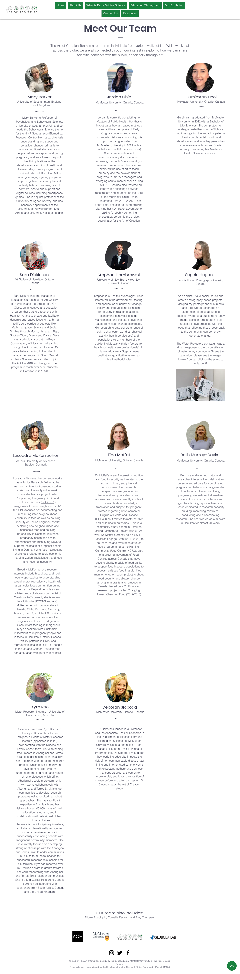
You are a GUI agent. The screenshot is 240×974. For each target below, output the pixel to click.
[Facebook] (128, 953)
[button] (200, 385)
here (58, 652)
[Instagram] (111, 953)
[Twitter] (119, 953)
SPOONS (47, 502)
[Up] (232, 966)
